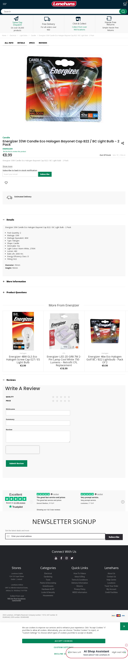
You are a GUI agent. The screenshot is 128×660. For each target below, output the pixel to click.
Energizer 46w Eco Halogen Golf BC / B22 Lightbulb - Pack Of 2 (104, 359)
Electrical (13, 35)
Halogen (23, 353)
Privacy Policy (79, 581)
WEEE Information (79, 584)
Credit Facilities (111, 584)
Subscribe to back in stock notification (20, 170)
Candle (33, 35)
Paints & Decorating (48, 574)
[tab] (64, 219)
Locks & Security (48, 584)
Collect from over (17, 587)
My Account (111, 581)
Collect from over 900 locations (79, 28)
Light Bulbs (23, 35)
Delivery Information (80, 574)
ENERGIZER (8, 148)
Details (10, 219)
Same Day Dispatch (17, 23)
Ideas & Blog (80, 568)
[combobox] (64, 11)
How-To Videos (79, 565)
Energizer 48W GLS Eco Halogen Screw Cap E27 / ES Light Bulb (23, 359)
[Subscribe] (114, 528)
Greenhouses (48, 577)
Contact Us (111, 568)
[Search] (123, 11)
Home (4, 35)
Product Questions (17, 292)
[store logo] (64, 4)
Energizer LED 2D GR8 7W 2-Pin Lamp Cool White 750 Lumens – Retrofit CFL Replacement (64, 361)
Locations (111, 574)
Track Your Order (111, 577)
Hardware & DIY (48, 581)
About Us (111, 565)
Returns (80, 577)
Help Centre (111, 571)
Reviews (11, 380)
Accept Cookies (64, 632)
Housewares (48, 587)
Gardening (48, 568)
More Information (16, 281)
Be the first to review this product (14, 151)
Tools (48, 571)
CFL (63, 353)
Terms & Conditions (80, 571)
